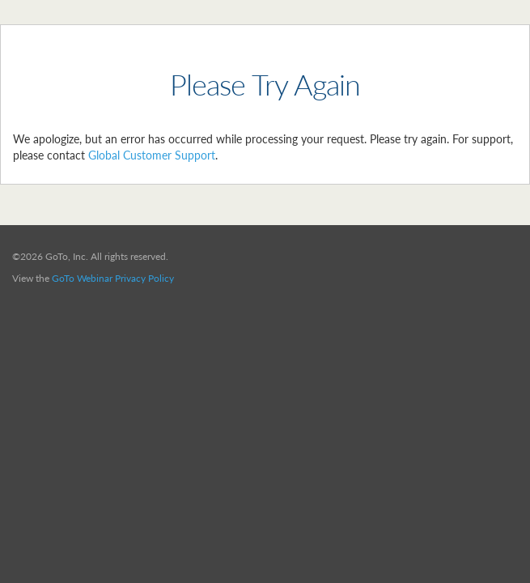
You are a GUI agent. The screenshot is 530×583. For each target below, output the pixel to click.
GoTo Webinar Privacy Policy (113, 278)
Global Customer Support (151, 155)
